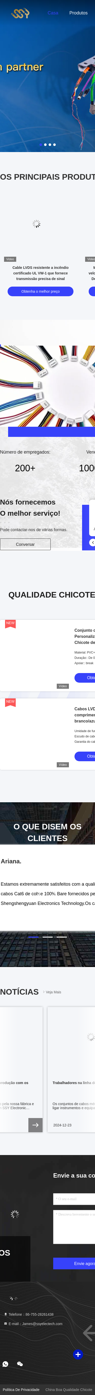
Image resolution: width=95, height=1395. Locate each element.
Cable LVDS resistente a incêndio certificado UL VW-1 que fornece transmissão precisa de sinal (40, 273)
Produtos (78, 12)
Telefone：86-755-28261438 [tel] (28, 1314)
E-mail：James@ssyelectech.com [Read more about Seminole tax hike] (33, 1324)
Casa (53, 12)
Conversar (25, 544)
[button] (33, 937)
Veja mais (51, 992)
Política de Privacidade (21, 1390)
